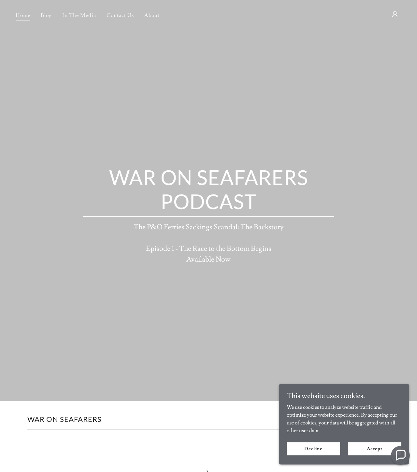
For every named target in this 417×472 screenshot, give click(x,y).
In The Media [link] (79, 15)
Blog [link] (46, 15)
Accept (374, 462)
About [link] (152, 15)
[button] (394, 14)
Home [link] (23, 15)
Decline (313, 462)
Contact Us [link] (120, 15)
